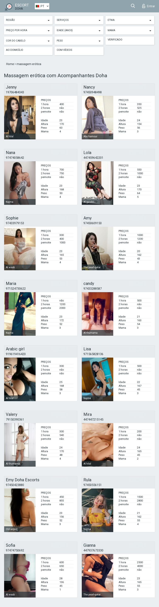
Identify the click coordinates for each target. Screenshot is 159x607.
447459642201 (93, 158)
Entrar (148, 6)
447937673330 (93, 550)
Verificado (115, 39)
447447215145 (93, 419)
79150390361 (15, 419)
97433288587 (92, 288)
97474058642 (15, 158)
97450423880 (15, 485)
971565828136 (93, 354)
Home (10, 64)
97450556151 (92, 485)
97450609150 (92, 223)
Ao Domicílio (14, 49)
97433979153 (15, 223)
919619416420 (16, 354)
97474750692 (15, 550)
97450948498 (92, 92)
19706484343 (15, 92)
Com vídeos (64, 49)
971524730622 (16, 288)
